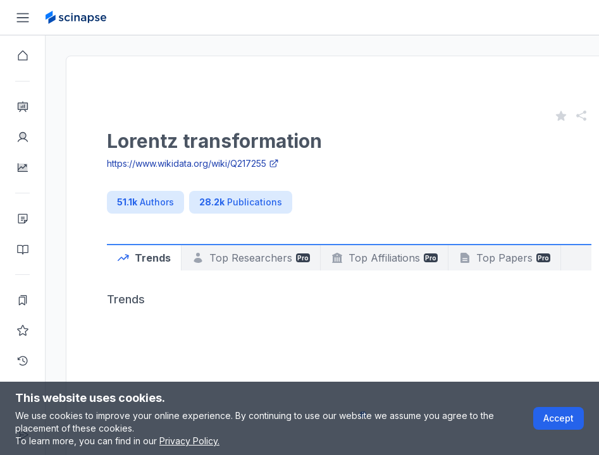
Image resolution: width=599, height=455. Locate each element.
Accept (558, 418)
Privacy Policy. (189, 440)
